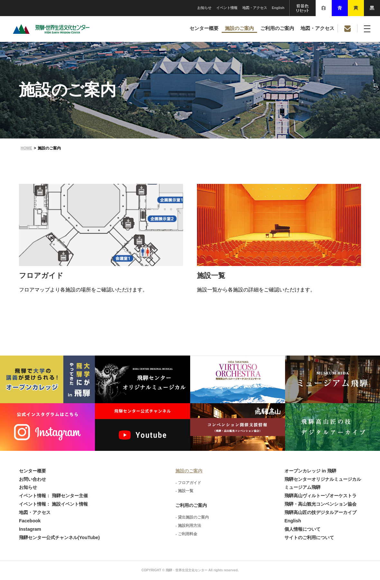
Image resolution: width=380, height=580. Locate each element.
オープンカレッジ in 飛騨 (310, 470)
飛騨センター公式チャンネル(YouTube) (59, 537)
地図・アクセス (254, 8)
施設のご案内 (239, 28)
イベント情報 (226, 8)
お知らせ (204, 8)
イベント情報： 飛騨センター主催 (53, 495)
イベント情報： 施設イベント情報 (53, 504)
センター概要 (204, 28)
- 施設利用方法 (188, 525)
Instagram (30, 529)
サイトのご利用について (309, 537)
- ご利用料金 (186, 534)
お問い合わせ (32, 479)
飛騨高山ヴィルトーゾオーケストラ (320, 495)
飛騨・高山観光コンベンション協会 (320, 504)
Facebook (30, 520)
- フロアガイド (188, 482)
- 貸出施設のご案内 (192, 517)
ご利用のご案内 (277, 28)
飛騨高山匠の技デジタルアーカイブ (320, 512)
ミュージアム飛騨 (302, 487)
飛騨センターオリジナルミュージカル (322, 479)
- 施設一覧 (184, 491)
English (278, 8)
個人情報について (302, 529)
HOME (26, 148)
